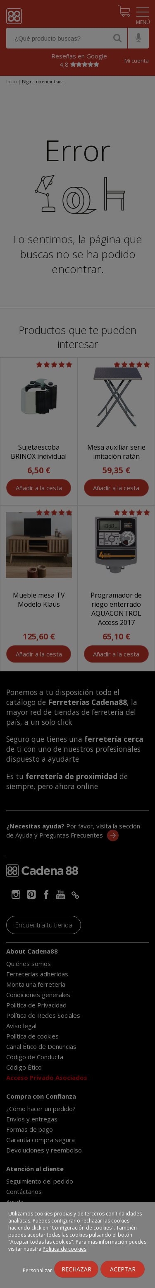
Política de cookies (64, 1248)
